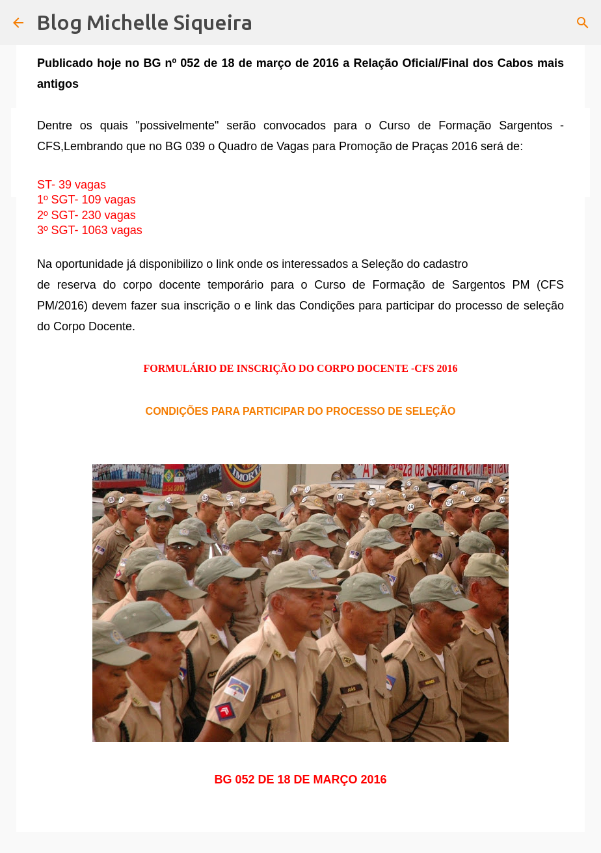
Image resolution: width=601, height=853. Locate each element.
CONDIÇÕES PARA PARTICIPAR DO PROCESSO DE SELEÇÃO (301, 411)
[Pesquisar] (583, 22)
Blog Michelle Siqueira (144, 22)
